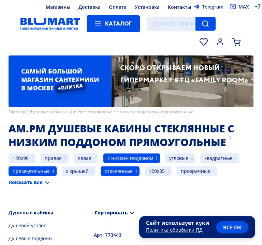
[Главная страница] (50, 24)
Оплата (118, 7)
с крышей (77, 171)
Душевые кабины (47, 112)
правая (53, 158)
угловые (178, 158)
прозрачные (195, 171)
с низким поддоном (137, 112)
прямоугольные (177, 112)
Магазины (58, 7)
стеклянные (100, 112)
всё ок (232, 227)
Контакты (179, 7)
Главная (17, 112)
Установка (147, 7)
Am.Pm (77, 112)
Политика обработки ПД (174, 230)
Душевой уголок (27, 225)
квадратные (218, 158)
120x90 (21, 158)
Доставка (89, 7)
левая (84, 158)
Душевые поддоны (31, 238)
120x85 (157, 171)
